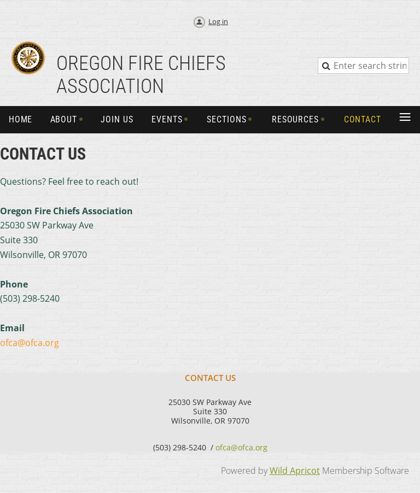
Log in (218, 21)
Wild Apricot (295, 471)
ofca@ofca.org (241, 447)
